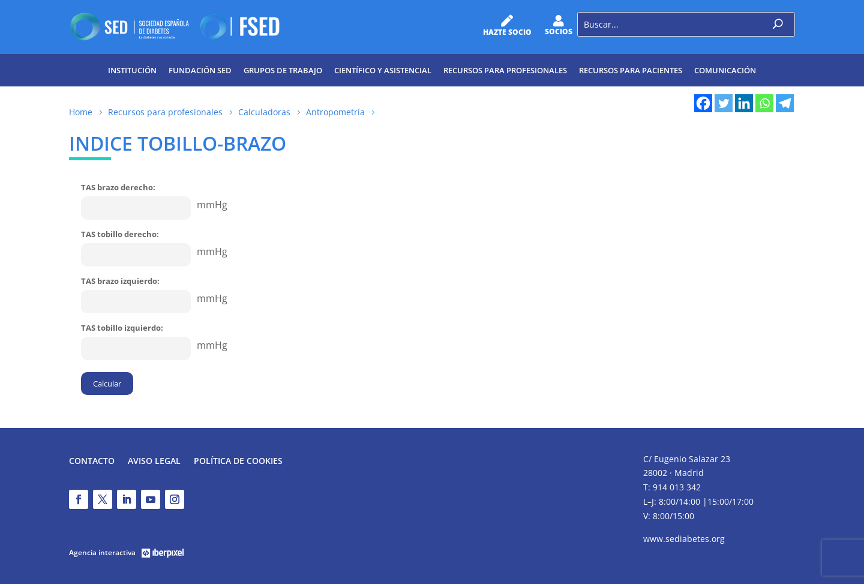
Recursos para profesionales (505, 70)
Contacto (92, 461)
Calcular (107, 383)
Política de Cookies (238, 461)
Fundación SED (200, 70)
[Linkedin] (744, 103)
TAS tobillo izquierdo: (122, 327)
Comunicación (725, 70)
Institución (132, 70)
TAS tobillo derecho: (120, 234)
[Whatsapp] (764, 103)
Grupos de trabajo (283, 70)
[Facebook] (703, 103)
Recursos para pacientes (630, 70)
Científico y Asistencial (382, 70)
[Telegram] (785, 103)
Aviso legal (154, 461)
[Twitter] (724, 103)
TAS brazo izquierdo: (120, 280)
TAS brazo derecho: (118, 187)
